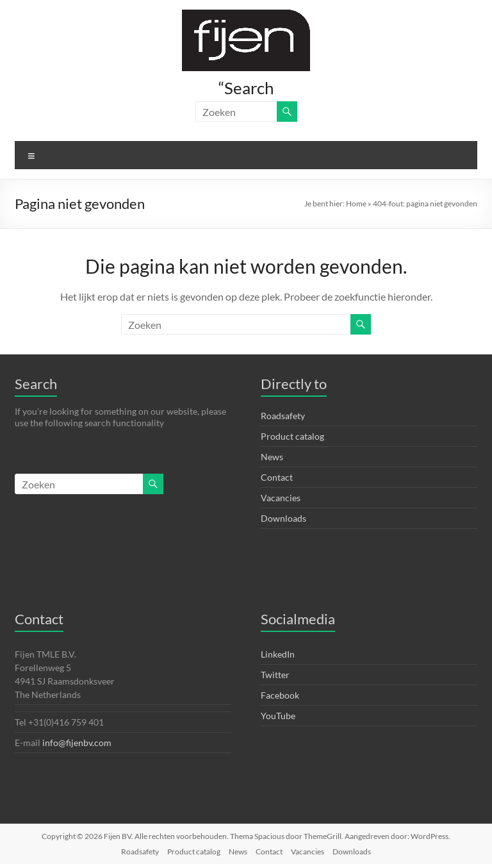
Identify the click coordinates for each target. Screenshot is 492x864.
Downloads (283, 518)
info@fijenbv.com (76, 742)
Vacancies (280, 497)
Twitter (275, 674)
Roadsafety (283, 415)
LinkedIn (278, 654)
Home (356, 203)
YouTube (278, 715)
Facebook (280, 695)
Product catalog (292, 436)
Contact (277, 477)
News (272, 456)
